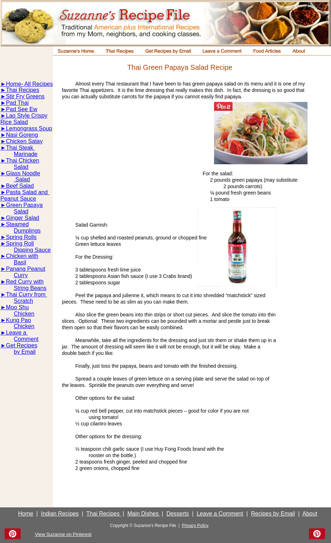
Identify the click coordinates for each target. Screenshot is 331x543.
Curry (21, 275)
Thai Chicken (22, 160)
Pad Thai (17, 103)
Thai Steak (20, 148)
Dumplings (27, 231)
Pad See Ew (21, 109)
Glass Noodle (23, 173)
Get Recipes (21, 345)
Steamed (17, 224)
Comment (26, 339)
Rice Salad (14, 122)
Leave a (17, 333)
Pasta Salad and (27, 192)
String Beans (30, 288)
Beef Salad (20, 186)
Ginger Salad (22, 218)
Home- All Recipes (29, 84)
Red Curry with (25, 282)
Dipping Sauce (32, 250)
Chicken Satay (24, 141)
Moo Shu (17, 307)
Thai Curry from (26, 294)
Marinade (26, 154)
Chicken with (22, 256)
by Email (25, 352)
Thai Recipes (22, 90)
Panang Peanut (25, 269)
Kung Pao (18, 320)
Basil (20, 262)
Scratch (23, 301)
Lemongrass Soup (29, 128)
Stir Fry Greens (25, 96)
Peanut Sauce (18, 199)
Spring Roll (20, 244)
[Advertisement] (134, 159)
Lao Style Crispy (27, 116)
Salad (21, 167)
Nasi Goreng (22, 135)
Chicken (24, 314)
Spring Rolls (21, 237)
